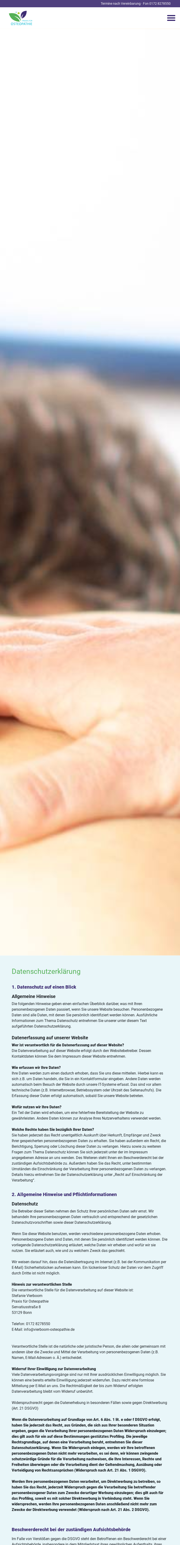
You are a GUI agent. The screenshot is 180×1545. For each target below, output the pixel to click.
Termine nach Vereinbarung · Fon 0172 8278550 (136, 3)
